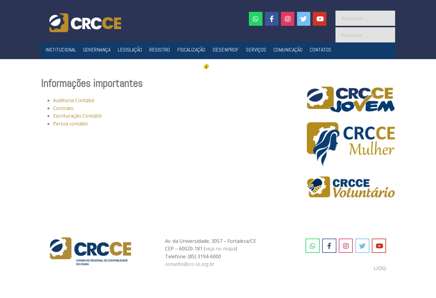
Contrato (63, 108)
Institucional (60, 49)
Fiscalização (191, 49)
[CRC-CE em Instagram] (346, 246)
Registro (159, 49)
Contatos (320, 49)
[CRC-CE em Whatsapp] (256, 19)
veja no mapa (220, 248)
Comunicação (287, 49)
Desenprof (226, 49)
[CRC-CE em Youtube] (319, 19)
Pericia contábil (70, 123)
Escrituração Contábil (77, 115)
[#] (288, 19)
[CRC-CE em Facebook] (272, 19)
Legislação (130, 49)
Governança (97, 49)
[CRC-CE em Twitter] (304, 19)
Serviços (256, 49)
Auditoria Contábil (73, 100)
